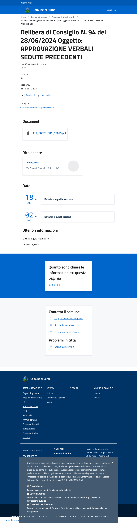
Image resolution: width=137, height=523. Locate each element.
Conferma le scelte (22, 516)
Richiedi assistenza (61, 325)
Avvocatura (33, 163)
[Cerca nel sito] (115, 10)
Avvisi (49, 398)
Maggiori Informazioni (70, 480)
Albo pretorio (29, 424)
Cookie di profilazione (41, 504)
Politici (26, 406)
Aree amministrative (32, 393)
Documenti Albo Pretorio (63, 17)
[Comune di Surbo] (42, 10)
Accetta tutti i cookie (52, 516)
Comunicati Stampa (55, 393)
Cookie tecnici (37, 486)
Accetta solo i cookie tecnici (89, 516)
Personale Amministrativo (30, 413)
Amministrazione (39, 17)
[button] (27, 3)
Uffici (25, 398)
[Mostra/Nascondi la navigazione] (5, 9)
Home (23, 17)
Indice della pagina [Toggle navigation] (13, 520)
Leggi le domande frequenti (66, 319)
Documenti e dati (31, 420)
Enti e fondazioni (30, 402)
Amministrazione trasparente (40, 446)
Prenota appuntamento (64, 332)
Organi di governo (31, 389)
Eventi (97, 393)
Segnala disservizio (61, 347)
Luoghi (97, 389)
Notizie (49, 389)
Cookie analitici (37, 493)
